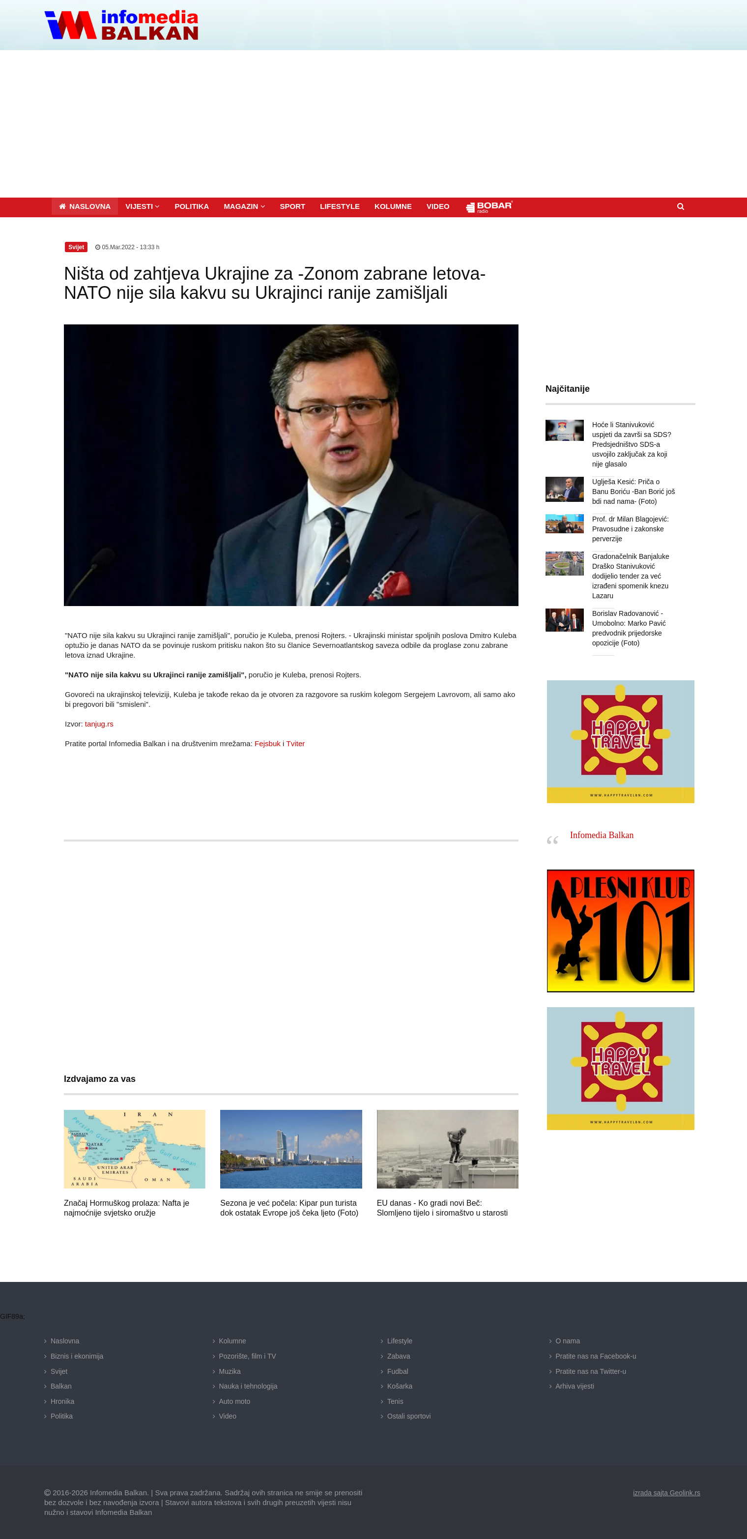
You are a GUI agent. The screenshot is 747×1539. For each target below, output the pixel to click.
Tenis (395, 1401)
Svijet (59, 1371)
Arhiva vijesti (575, 1386)
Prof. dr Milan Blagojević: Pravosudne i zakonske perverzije (630, 528)
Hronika (62, 1401)
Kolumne (232, 1341)
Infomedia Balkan (601, 835)
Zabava (398, 1356)
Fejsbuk (268, 743)
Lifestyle (399, 1341)
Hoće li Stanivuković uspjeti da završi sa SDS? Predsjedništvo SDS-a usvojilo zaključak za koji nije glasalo (634, 443)
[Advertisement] (373, 123)
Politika (62, 1416)
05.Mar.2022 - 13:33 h (127, 246)
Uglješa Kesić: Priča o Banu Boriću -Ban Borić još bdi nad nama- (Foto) (633, 491)
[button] (142, 205)
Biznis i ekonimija (77, 1356)
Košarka (399, 1386)
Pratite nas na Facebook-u (596, 1356)
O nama (568, 1341)
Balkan (61, 1386)
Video (228, 1416)
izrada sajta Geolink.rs (666, 1492)
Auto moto (235, 1401)
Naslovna (65, 1341)
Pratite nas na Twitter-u (591, 1371)
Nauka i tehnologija (248, 1386)
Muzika (230, 1371)
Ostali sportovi (409, 1416)
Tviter (295, 743)
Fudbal (397, 1371)
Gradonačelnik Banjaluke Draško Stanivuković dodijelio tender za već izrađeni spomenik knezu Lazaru (630, 575)
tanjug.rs (99, 724)
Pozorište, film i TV (247, 1356)
